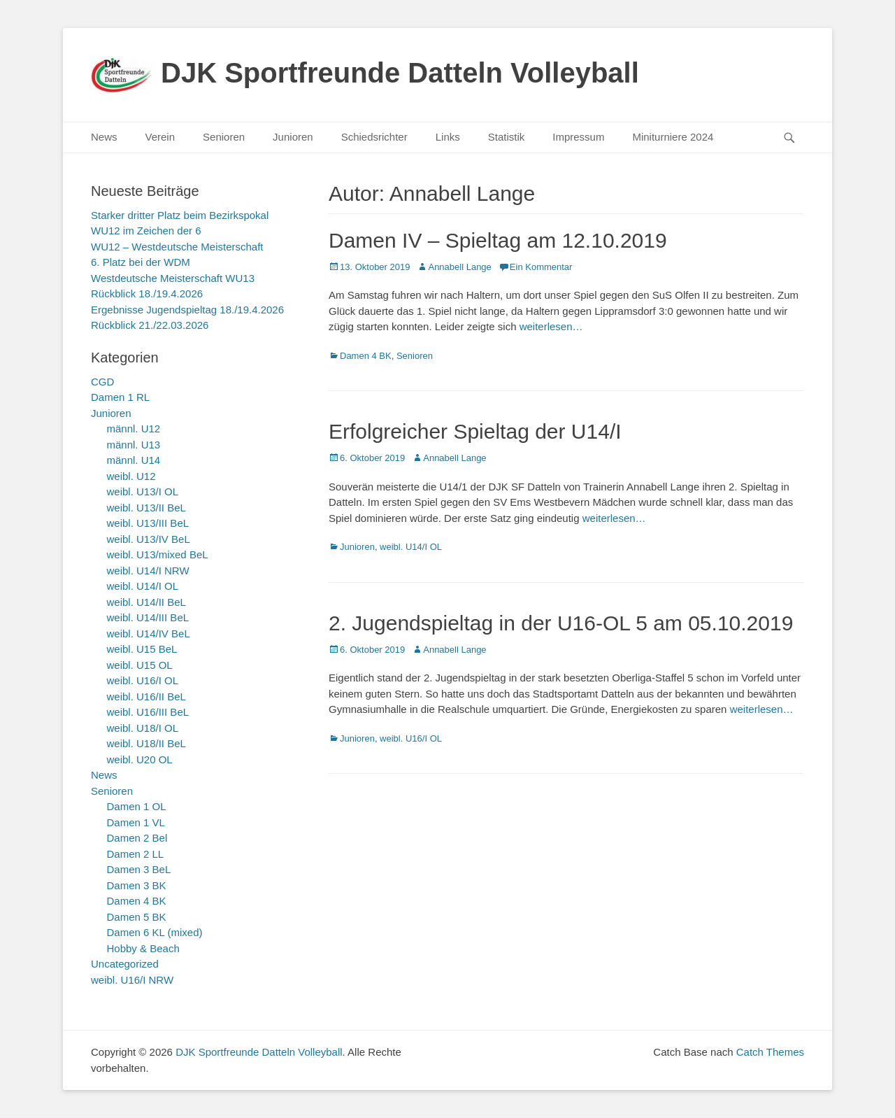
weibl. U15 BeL (142, 649)
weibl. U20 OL (140, 759)
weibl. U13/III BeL (148, 523)
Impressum (578, 137)
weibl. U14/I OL (411, 547)
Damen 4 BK (366, 356)
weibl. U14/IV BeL (148, 633)
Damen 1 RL (120, 397)
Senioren (224, 137)
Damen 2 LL (135, 854)
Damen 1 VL (136, 822)
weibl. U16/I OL (411, 738)
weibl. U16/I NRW (132, 980)
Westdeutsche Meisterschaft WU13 (173, 278)
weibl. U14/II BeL (146, 602)
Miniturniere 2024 (672, 137)
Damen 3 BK (136, 885)
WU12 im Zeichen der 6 (146, 230)
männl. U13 (134, 445)
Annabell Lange (459, 267)
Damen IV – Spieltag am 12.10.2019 (498, 240)
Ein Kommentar (541, 267)
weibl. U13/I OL (143, 491)
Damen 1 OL (136, 806)
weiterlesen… (551, 326)
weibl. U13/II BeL (146, 508)
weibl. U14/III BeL (148, 617)
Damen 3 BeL (139, 869)
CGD (102, 382)
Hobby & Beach (143, 948)
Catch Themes (770, 1052)
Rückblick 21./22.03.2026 (149, 325)
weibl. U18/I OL (143, 728)
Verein (160, 137)
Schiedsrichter (374, 137)
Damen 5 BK (136, 917)
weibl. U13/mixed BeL (157, 554)
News (104, 137)
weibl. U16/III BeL (148, 712)
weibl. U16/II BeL (146, 696)
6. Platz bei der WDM (140, 262)
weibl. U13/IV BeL (148, 539)
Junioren (293, 137)
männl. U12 (134, 428)
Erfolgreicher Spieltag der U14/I (475, 431)
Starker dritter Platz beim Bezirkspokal (179, 215)
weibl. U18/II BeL (146, 743)
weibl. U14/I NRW (148, 570)
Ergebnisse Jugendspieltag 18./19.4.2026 (187, 310)
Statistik (506, 137)
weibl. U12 (131, 476)
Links (448, 137)
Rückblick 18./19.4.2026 (147, 293)
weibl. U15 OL (140, 665)
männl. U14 (134, 460)
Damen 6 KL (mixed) (155, 932)
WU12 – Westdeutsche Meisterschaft (177, 247)
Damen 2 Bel (137, 838)
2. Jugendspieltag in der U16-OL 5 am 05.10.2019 (561, 623)
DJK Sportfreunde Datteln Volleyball (400, 72)
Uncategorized (125, 964)
